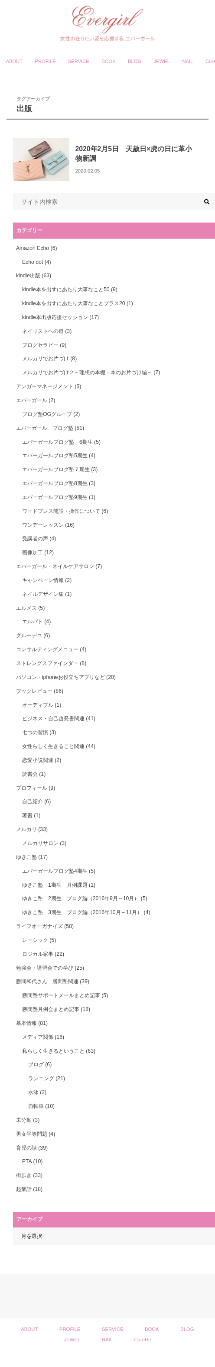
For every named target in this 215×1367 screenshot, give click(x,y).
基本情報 (32, 1023)
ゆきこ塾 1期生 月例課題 (58, 885)
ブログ (40, 1064)
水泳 (37, 1092)
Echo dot (36, 262)
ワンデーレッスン (48, 525)
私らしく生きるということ (58, 1051)
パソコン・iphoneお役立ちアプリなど (66, 677)
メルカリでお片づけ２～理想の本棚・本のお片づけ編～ (91, 372)
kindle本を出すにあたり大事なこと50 (69, 289)
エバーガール (35, 400)
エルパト (36, 622)
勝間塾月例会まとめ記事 (56, 1009)
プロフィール (35, 788)
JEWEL (162, 61)
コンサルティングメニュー (51, 649)
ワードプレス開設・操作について (65, 511)
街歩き (29, 1175)
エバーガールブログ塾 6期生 (61, 442)
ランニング (46, 1078)
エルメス (30, 608)
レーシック (39, 940)
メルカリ (32, 829)
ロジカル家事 (43, 954)
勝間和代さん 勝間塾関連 (52, 981)
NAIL (187, 61)
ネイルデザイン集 (47, 594)
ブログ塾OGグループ (51, 414)
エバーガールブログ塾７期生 (60, 469)
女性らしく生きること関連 (58, 746)
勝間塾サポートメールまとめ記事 (65, 995)
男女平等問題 (35, 1134)
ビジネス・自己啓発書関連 (58, 718)
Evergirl (104, 1358)
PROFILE (45, 61)
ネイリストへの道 (47, 331)
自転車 (41, 1106)
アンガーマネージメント (48, 386)
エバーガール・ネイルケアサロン (59, 566)
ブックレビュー (39, 691)
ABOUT (14, 61)
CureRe (142, 1339)
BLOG (134, 61)
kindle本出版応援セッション (60, 317)
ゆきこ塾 (32, 857)
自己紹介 (36, 801)
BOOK (108, 61)
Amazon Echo (36, 248)
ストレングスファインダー (51, 663)
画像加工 (38, 552)
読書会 (34, 774)
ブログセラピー (44, 345)
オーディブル (41, 705)
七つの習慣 (39, 732)
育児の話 (32, 1148)
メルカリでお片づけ (49, 359)
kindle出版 (33, 276)
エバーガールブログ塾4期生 (58, 871)
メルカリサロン (44, 843)
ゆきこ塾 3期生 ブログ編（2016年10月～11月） (86, 912)
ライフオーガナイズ (45, 926)
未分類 (27, 1120)
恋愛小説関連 (41, 760)
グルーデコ (33, 635)
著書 (31, 815)
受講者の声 (39, 538)
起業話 (29, 1189)
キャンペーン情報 (47, 580)
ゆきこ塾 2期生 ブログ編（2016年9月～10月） (84, 898)
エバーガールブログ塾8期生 (58, 483)
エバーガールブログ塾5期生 (58, 455)
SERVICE (78, 61)
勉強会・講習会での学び (50, 968)
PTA (32, 1161)
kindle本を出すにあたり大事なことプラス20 (77, 303)
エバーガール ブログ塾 (50, 428)
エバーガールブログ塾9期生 (58, 497)
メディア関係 (43, 1037)
